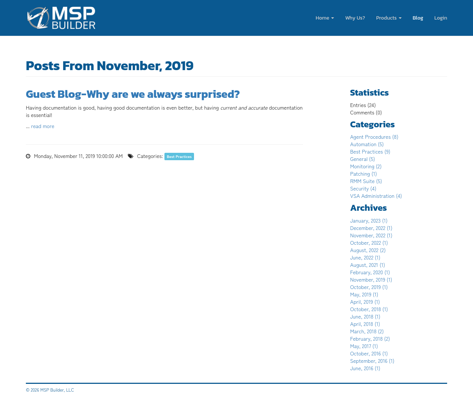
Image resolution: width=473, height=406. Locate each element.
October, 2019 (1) (369, 286)
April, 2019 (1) (365, 301)
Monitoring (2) (366, 166)
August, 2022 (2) (368, 250)
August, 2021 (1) (367, 264)
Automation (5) (367, 144)
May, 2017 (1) (364, 346)
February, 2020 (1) (370, 272)
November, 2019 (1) (371, 279)
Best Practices (179, 156)
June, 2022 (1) (365, 257)
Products (389, 18)
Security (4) (363, 188)
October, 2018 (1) (369, 309)
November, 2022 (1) (371, 235)
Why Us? (355, 18)
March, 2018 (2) (367, 331)
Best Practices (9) (370, 151)
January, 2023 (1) (369, 220)
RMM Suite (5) (366, 181)
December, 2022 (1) (371, 227)
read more (42, 126)
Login (440, 18)
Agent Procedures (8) (374, 136)
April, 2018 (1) (365, 323)
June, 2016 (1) (365, 368)
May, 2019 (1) (364, 294)
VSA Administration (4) (376, 195)
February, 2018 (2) (370, 338)
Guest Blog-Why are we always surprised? (133, 94)
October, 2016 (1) (369, 353)
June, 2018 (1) (365, 316)
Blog (418, 18)
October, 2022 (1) (369, 242)
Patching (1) (363, 173)
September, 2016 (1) (372, 360)
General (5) (362, 158)
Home (325, 18)
